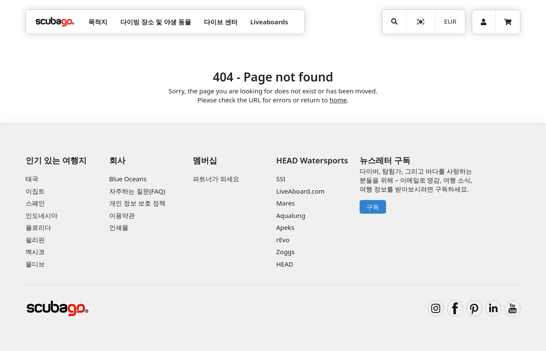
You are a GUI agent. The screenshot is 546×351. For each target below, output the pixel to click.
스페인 (35, 203)
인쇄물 (118, 227)
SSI (280, 178)
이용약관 (122, 215)
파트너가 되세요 (216, 178)
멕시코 (35, 251)
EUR (450, 21)
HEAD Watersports (312, 160)
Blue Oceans (128, 178)
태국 (32, 178)
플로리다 (38, 227)
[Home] (55, 22)
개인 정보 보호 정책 (137, 203)
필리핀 (35, 239)
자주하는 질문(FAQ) (137, 191)
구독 (372, 207)
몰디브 (35, 264)
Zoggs (285, 251)
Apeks (285, 227)
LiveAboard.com (300, 191)
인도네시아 (42, 215)
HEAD (284, 264)
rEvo (282, 239)
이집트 (35, 191)
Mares (285, 203)
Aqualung (290, 215)
